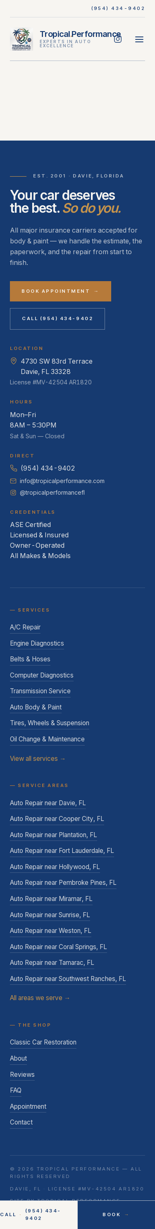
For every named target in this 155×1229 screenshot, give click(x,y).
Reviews (22, 1074)
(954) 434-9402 (118, 8)
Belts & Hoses (30, 659)
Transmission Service (40, 691)
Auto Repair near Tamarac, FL (52, 963)
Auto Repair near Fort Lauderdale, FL (62, 851)
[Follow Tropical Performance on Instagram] (118, 39)
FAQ (15, 1090)
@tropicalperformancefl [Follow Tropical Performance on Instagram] (47, 492)
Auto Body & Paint (36, 707)
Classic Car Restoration (43, 1042)
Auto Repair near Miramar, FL (51, 899)
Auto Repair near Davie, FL (48, 803)
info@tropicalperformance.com (57, 480)
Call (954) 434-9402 (57, 318)
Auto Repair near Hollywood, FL (55, 867)
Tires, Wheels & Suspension (49, 723)
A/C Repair (25, 627)
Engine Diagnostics (37, 643)
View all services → (38, 759)
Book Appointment (60, 291)
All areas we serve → (40, 998)
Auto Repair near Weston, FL (50, 931)
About (18, 1058)
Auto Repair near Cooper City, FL (57, 819)
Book (116, 1215)
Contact (21, 1122)
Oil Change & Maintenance (47, 739)
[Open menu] (139, 39)
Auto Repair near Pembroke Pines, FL (63, 883)
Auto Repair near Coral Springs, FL (58, 947)
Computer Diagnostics (42, 675)
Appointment (28, 1106)
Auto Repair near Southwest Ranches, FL (68, 979)
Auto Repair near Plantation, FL (53, 835)
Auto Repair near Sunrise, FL (50, 915)
